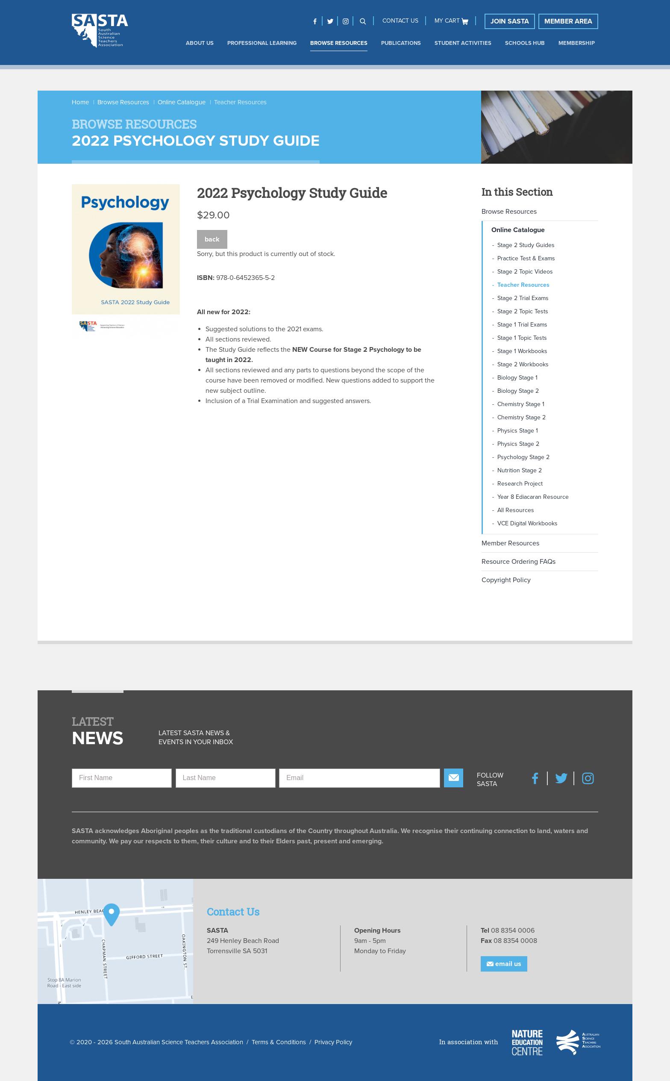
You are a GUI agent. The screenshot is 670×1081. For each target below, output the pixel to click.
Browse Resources (338, 43)
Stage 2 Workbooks (523, 364)
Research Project (520, 483)
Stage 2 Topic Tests (522, 311)
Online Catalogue (182, 102)
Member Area (568, 21)
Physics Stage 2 (518, 444)
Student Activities (463, 43)
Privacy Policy (333, 1042)
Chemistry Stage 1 (520, 404)
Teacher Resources (523, 285)
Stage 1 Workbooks (522, 351)
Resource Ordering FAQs (518, 561)
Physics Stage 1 (517, 430)
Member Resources (510, 543)
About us (200, 43)
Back (212, 239)
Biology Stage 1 (517, 377)
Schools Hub (525, 43)
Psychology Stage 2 (523, 457)
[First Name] (122, 778)
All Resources (515, 510)
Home (80, 102)
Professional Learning (262, 43)
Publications (401, 43)
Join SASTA (510, 21)
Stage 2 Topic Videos (525, 271)
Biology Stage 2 (518, 391)
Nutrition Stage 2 (519, 470)
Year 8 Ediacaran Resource (533, 497)
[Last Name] (226, 778)
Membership (576, 43)
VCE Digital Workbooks (527, 523)
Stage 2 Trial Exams (523, 298)
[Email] (359, 778)
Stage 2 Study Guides (526, 245)
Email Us (504, 964)
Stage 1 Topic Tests (522, 338)
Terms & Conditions (279, 1042)
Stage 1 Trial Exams (522, 324)
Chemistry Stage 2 (521, 417)
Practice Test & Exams (526, 258)
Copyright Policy (506, 580)
